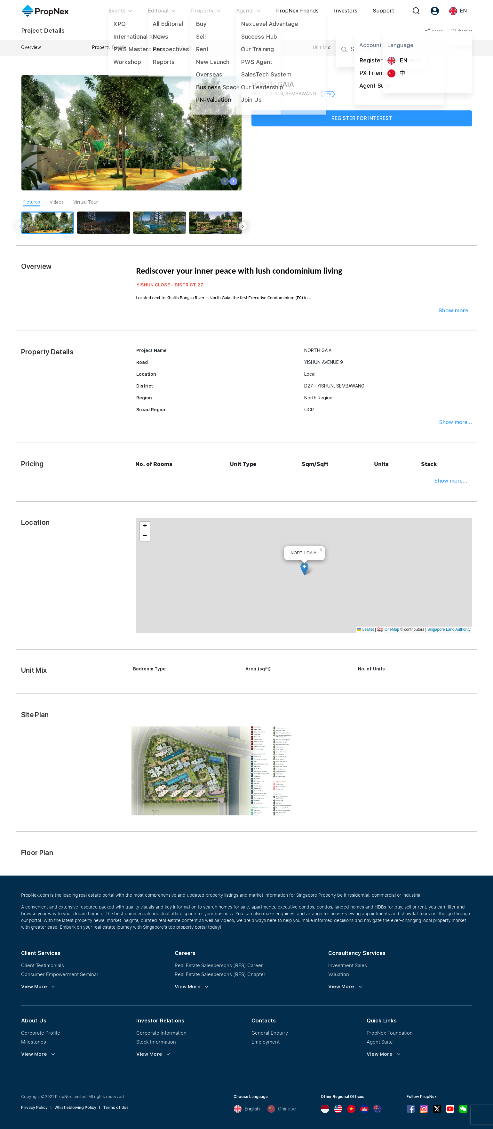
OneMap (392, 629)
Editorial (158, 10)
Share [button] (434, 31)
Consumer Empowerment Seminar (60, 974)
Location (252, 47)
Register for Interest (361, 118)
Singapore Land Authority (449, 629)
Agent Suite (380, 1041)
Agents (245, 10)
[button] (304, 568)
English (247, 1109)
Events (116, 10)
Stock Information (156, 1041)
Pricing (185, 47)
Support (383, 10)
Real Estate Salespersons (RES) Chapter (220, 974)
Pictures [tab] (31, 201)
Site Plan (390, 47)
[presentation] (225, 181)
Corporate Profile (40, 1032)
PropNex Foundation (390, 1032)
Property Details (109, 47)
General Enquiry (269, 1032)
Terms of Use (116, 1107)
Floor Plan (461, 47)
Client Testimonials (42, 965)
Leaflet (365, 629)
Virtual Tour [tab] (85, 202)
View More (34, 986)
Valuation (338, 974)
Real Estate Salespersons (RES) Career (219, 965)
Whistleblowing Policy (75, 1107)
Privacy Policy (34, 1107)
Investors (345, 10)
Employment (265, 1041)
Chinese (281, 1109)
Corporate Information (161, 1032)
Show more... (455, 310)
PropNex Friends (297, 10)
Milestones (33, 1041)
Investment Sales (347, 965)
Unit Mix (321, 47)
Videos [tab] (57, 202)
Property (202, 10)
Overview (31, 47)
